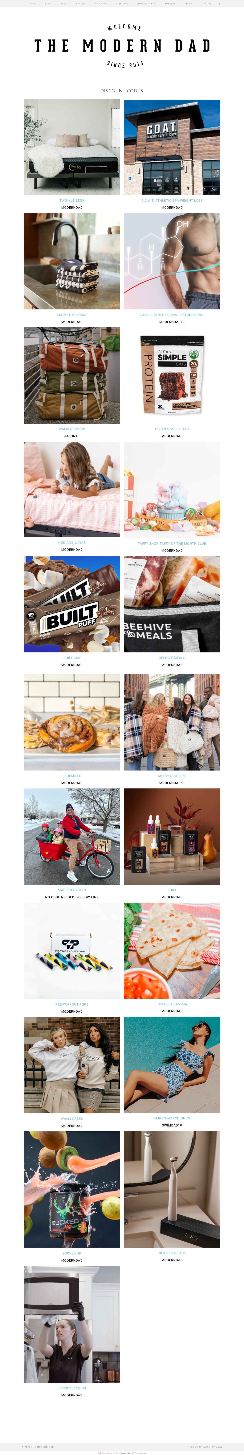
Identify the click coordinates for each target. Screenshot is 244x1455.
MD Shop (170, 3)
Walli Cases (72, 1119)
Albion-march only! (172, 1118)
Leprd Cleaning (72, 1388)
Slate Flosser (172, 1253)
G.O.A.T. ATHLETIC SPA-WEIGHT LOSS (172, 200)
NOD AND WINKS (72, 542)
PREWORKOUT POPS (72, 1004)
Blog (64, 3)
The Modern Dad (42, 1447)
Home (32, 3)
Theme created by (206, 1447)
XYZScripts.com (139, 1453)
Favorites (100, 3)
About (48, 3)
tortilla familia (172, 1004)
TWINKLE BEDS (72, 200)
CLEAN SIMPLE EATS (172, 429)
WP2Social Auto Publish (108, 1453)
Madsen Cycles (72, 890)
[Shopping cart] (220, 3)
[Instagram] (15, 1427)
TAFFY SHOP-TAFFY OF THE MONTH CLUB (172, 543)
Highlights (122, 3)
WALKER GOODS (72, 429)
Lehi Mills (72, 776)
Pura (172, 890)
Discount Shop (146, 3)
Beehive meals (172, 658)
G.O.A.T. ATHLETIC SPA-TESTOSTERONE (172, 315)
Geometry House (72, 315)
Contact (206, 3)
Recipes (80, 3)
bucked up (72, 1253)
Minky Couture (172, 776)
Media (188, 3)
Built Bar (71, 658)
